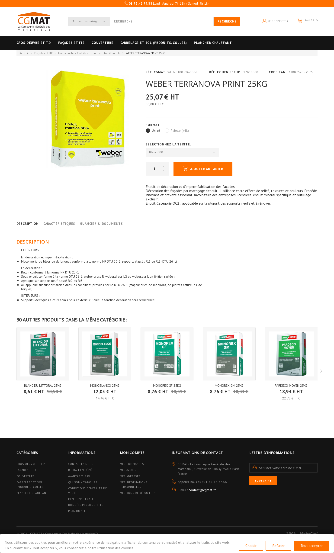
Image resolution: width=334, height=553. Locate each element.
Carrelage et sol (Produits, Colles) (167, 43)
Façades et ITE (76, 43)
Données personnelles (85, 505)
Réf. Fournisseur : (225, 72)
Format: (154, 125)
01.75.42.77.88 (215, 482)
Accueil (24, 53)
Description (27, 224)
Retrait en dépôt (81, 470)
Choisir (251, 545)
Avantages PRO (79, 476)
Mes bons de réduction (138, 493)
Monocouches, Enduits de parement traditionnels (89, 53)
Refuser (278, 545)
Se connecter (275, 21)
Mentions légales (82, 499)
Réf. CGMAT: (156, 72)
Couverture (111, 43)
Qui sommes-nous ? (83, 482)
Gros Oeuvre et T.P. (31, 464)
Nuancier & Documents (101, 224)
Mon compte (132, 452)
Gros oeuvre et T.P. (33, 43)
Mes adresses (130, 476)
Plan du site (77, 511)
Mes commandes (132, 464)
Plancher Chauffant (231, 43)
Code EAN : (278, 72)
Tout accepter (311, 545)
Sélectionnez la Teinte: (169, 144)
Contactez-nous (80, 464)
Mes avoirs (128, 470)
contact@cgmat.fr (202, 490)
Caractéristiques (59, 224)
